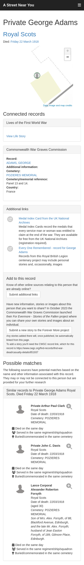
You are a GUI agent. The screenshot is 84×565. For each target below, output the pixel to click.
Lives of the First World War (26, 122)
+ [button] (67, 51)
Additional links (17, 209)
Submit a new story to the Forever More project (39, 330)
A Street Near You (18, 5)
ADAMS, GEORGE (18, 162)
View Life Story (16, 136)
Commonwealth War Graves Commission (36, 149)
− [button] (67, 57)
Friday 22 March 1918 (25, 41)
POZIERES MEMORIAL (21, 175)
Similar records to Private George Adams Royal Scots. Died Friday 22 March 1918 (40, 392)
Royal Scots (19, 34)
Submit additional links (23, 294)
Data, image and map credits (57, 105)
